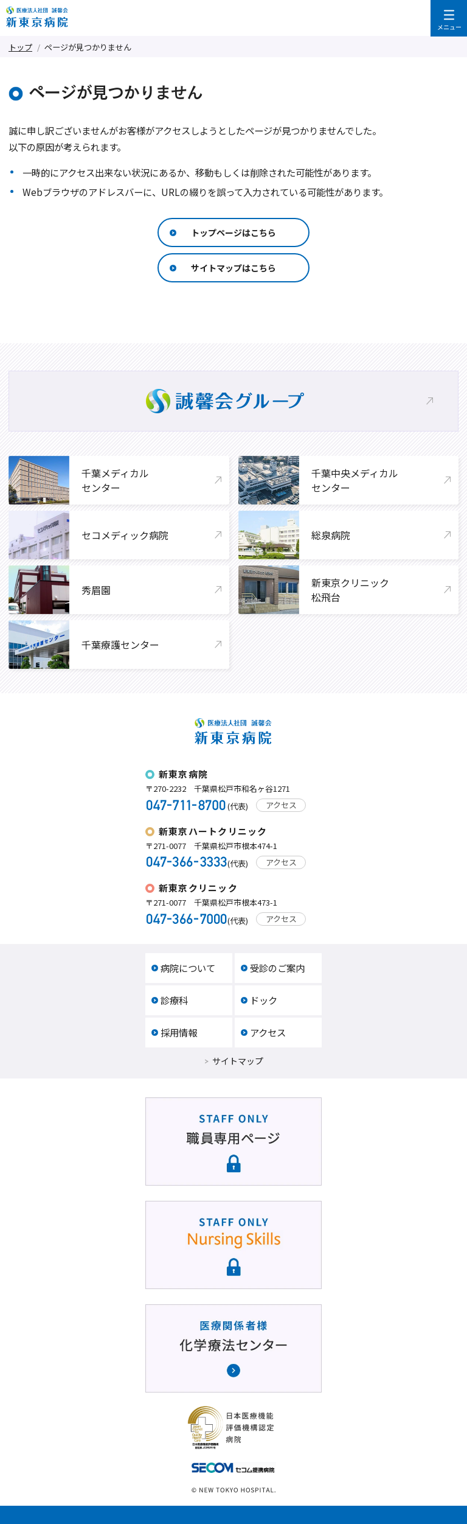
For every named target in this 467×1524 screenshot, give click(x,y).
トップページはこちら (233, 232)
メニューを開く (449, 18)
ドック (263, 1000)
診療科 (174, 1000)
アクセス (281, 805)
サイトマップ (237, 1061)
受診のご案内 (277, 967)
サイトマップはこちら (233, 268)
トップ (20, 47)
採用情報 (179, 1032)
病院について (188, 967)
